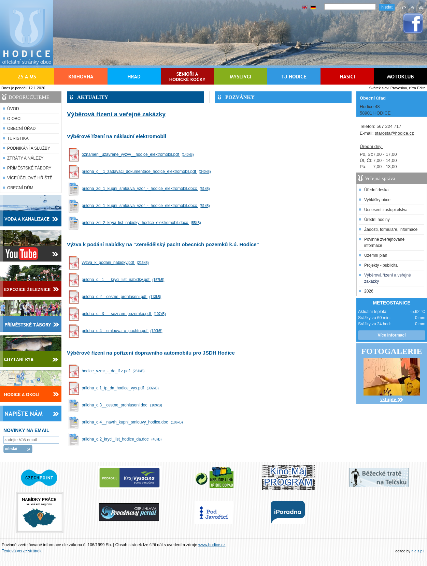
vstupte (391, 399)
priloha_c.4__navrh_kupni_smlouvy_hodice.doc (133, 422)
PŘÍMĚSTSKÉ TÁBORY (29, 168)
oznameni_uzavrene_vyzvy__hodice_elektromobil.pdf (138, 154)
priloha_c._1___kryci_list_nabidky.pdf (124, 279)
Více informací (391, 335)
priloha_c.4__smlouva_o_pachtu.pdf (123, 330)
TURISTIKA (18, 138)
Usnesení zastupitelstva (386, 209)
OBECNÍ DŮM (20, 187)
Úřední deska (376, 190)
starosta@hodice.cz (394, 133)
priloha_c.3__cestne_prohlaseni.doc (122, 405)
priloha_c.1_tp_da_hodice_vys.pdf (121, 388)
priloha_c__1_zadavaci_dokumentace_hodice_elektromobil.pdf (147, 171)
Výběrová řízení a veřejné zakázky (387, 278)
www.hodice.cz (211, 544)
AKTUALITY (92, 97)
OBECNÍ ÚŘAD (21, 128)
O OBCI (14, 118)
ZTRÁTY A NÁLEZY (25, 158)
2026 (368, 291)
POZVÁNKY (240, 97)
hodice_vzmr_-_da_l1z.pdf (114, 371)
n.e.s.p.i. (418, 551)
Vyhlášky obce (377, 199)
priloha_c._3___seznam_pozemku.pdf (124, 313)
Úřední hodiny (377, 219)
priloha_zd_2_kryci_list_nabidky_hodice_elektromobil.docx (142, 222)
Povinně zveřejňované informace (384, 242)
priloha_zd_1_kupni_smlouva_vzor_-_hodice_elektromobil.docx (146, 188)
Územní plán (375, 255)
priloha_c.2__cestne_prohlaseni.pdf (122, 296)
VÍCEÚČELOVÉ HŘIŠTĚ (30, 178)
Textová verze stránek (22, 551)
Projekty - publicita (381, 265)
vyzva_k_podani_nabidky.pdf (116, 262)
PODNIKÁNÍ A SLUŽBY (28, 148)
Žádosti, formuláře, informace (390, 229)
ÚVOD (13, 108)
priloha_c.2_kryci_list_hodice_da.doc (122, 439)
